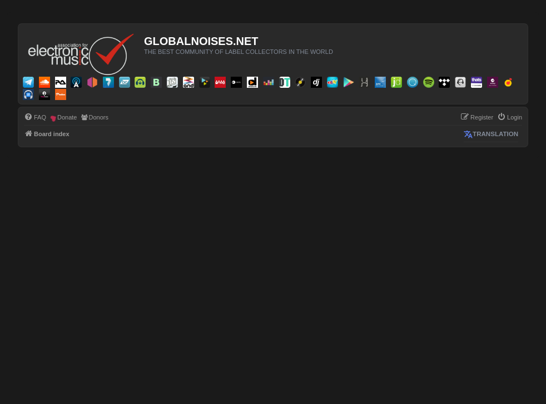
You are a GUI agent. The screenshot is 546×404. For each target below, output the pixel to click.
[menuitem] (35, 117)
